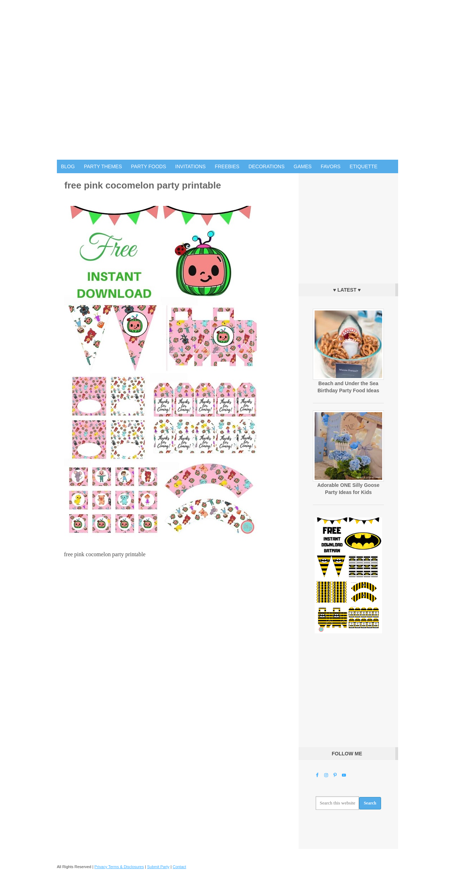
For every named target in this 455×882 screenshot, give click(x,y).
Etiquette (363, 166)
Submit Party (158, 867)
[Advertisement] (348, 226)
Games (303, 166)
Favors (331, 166)
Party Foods (148, 166)
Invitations (190, 166)
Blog (68, 166)
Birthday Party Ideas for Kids (227, 80)
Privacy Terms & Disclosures (119, 867)
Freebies (227, 166)
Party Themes (103, 166)
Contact (179, 867)
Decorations (266, 166)
